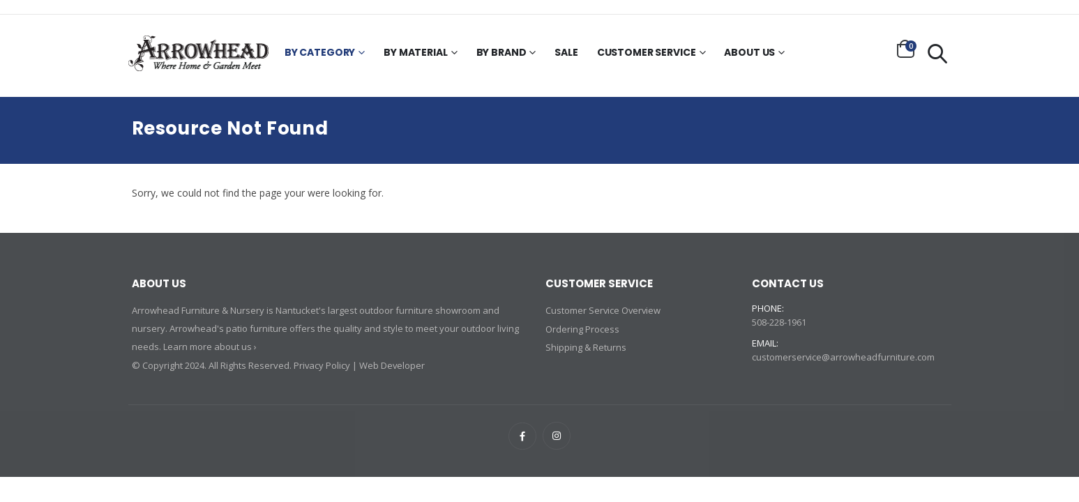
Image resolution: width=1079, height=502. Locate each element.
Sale (566, 53)
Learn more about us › (210, 346)
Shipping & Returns (585, 346)
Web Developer (393, 364)
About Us (749, 53)
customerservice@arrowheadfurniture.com (843, 357)
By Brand (501, 53)
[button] (905, 49)
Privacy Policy (322, 364)
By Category (320, 53)
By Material (415, 53)
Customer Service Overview (604, 310)
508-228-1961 (779, 322)
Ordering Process (582, 328)
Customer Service (646, 53)
